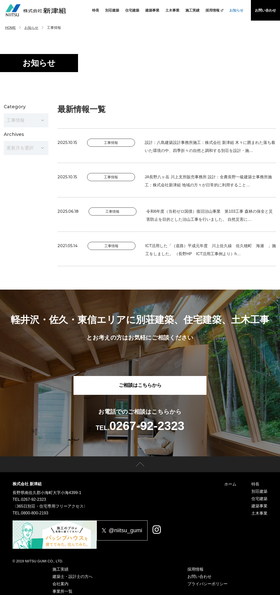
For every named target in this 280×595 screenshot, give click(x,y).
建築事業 (152, 10)
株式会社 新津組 (27, 484)
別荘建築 (112, 10)
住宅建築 (132, 10)
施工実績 (192, 10)
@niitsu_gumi (127, 530)
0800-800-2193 (34, 513)
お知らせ (236, 10)
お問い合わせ (265, 10)
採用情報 (214, 10)
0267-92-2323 (33, 499)
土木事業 (172, 10)
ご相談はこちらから (140, 386)
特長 (95, 10)
